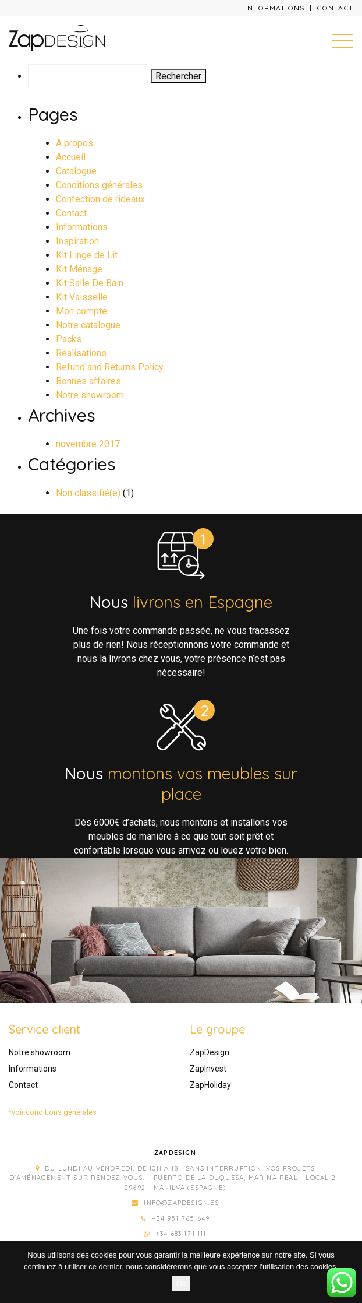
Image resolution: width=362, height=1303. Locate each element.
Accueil (71, 157)
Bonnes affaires (88, 381)
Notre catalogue (88, 325)
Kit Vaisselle (82, 297)
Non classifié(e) (88, 492)
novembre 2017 (88, 443)
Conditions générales (99, 185)
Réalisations (81, 353)
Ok (181, 1283)
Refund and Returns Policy (110, 367)
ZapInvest (208, 1068)
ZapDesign (209, 1052)
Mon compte (81, 311)
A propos (74, 143)
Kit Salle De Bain (89, 283)
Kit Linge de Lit (87, 255)
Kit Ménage (79, 269)
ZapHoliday (210, 1085)
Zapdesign (175, 1153)
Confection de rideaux (100, 199)
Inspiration (77, 241)
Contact (335, 7)
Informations (275, 7)
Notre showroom (90, 395)
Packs (68, 339)
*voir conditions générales (53, 1112)
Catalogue (76, 171)
